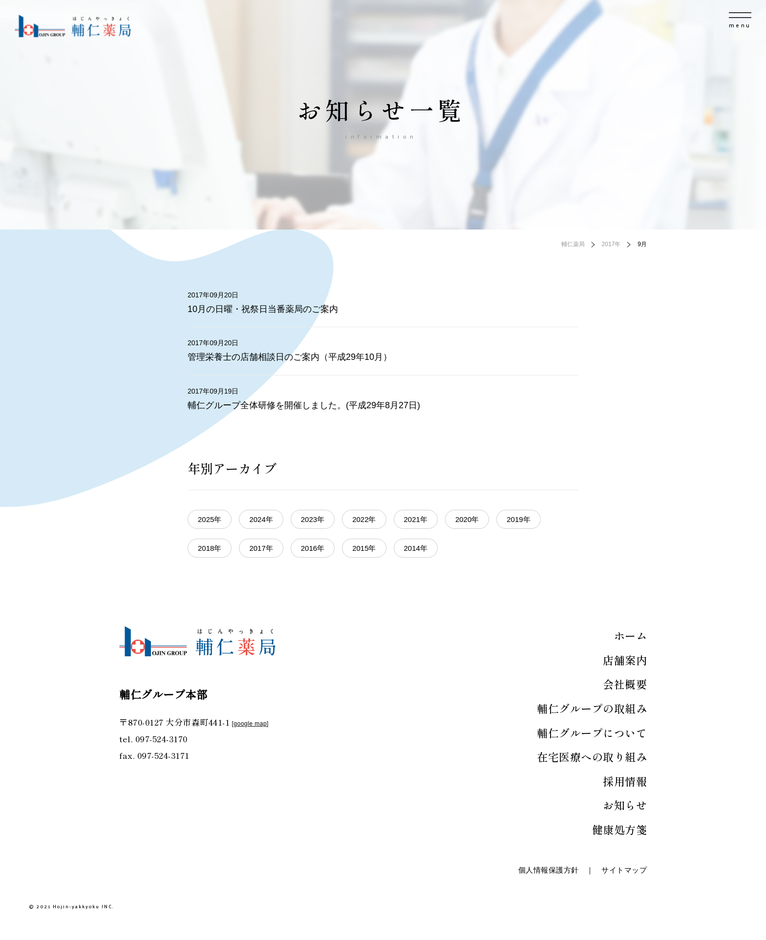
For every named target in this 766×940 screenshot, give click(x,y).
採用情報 (625, 781)
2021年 (415, 519)
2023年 (312, 519)
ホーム (630, 635)
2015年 (364, 548)
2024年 (261, 519)
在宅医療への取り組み (592, 756)
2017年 (261, 548)
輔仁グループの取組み (592, 708)
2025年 (209, 519)
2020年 (467, 519)
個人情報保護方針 (548, 870)
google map (250, 723)
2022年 (364, 519)
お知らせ (625, 805)
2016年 (312, 548)
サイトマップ (624, 870)
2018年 (209, 548)
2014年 (415, 548)
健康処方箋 (619, 829)
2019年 (518, 519)
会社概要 (625, 683)
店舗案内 (625, 660)
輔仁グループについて (592, 732)
